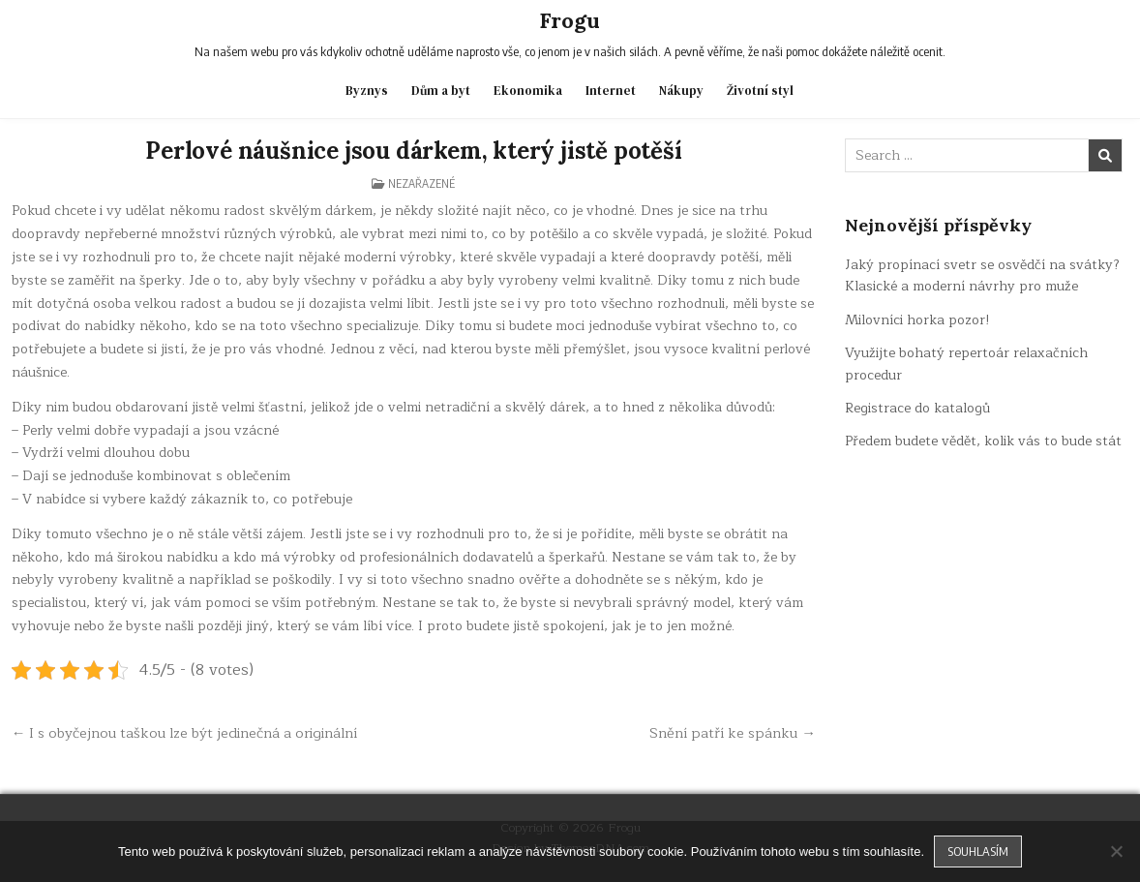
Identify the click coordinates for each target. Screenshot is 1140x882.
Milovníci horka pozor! (917, 320)
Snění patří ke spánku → (732, 733)
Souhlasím (977, 851)
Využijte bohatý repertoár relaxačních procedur (966, 363)
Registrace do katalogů (917, 408)
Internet (610, 90)
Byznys (366, 90)
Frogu (569, 20)
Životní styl (760, 90)
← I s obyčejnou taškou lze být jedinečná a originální (185, 733)
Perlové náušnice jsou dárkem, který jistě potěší (413, 151)
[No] (1115, 851)
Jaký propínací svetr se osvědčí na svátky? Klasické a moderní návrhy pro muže (982, 275)
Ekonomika (528, 90)
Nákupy (681, 90)
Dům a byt (440, 90)
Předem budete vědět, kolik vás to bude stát (983, 441)
